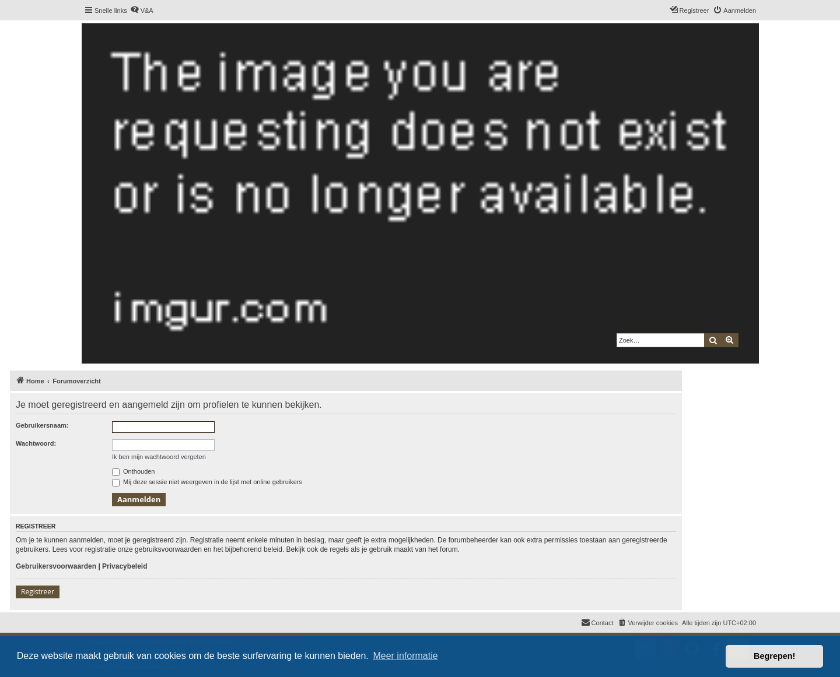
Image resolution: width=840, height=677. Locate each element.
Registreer (37, 592)
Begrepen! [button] (774, 656)
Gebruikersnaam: (42, 425)
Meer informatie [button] (405, 656)
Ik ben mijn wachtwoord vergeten (159, 456)
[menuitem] (141, 10)
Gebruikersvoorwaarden (56, 566)
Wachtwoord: (36, 443)
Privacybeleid (124, 566)
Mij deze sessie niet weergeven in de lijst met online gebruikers (207, 481)
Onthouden (133, 471)
